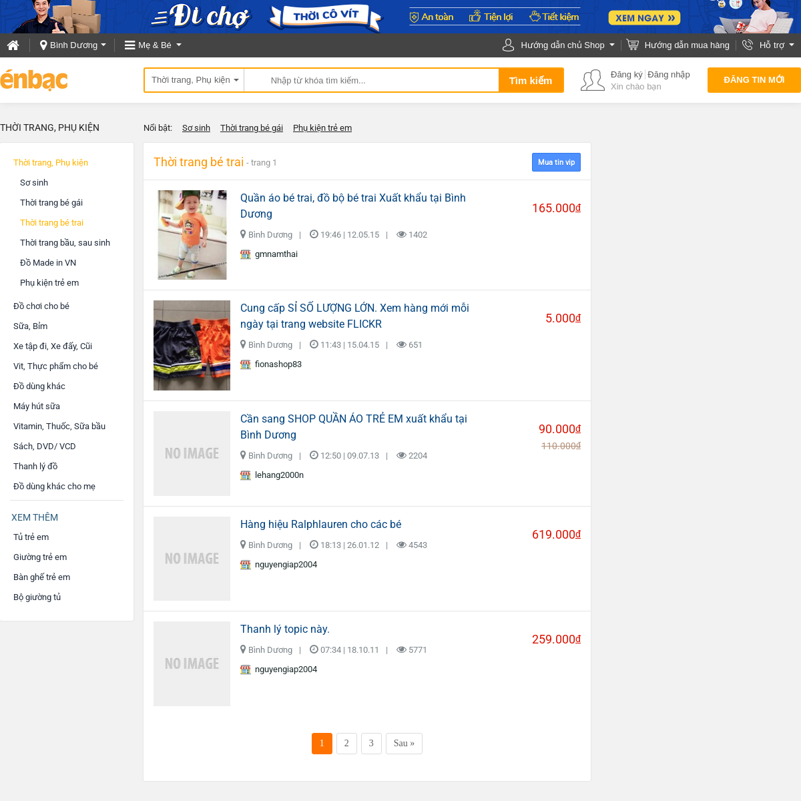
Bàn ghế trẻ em (41, 577)
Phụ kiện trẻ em (322, 128)
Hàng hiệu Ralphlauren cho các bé (320, 524)
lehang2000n (272, 475)
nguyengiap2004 (278, 564)
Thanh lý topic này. (285, 629)
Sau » (404, 743)
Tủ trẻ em (31, 537)
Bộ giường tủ (37, 597)
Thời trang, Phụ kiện (191, 80)
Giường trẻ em (40, 557)
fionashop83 (271, 364)
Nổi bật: (158, 128)
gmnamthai (269, 254)
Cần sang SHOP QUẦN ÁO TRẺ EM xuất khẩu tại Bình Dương (353, 427)
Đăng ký (627, 74)
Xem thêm (34, 517)
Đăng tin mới (754, 80)
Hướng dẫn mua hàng (687, 45)
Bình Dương (73, 45)
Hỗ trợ (772, 45)
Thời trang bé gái (251, 128)
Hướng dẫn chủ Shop (562, 45)
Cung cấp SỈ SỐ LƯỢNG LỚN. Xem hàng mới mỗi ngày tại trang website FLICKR (354, 316)
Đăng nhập (668, 74)
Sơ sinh (196, 128)
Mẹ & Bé (155, 45)
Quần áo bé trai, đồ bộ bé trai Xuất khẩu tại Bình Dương (353, 206)
